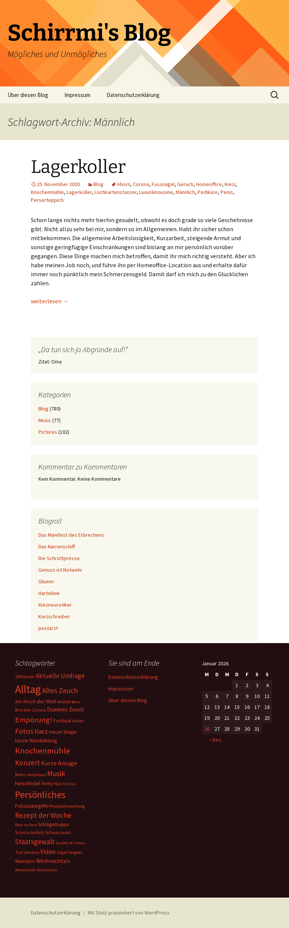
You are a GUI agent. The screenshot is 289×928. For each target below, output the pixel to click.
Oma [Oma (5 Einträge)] (71, 783)
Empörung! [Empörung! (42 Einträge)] (33, 720)
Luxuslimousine (156, 192)
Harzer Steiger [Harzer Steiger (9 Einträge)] (63, 732)
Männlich (185, 192)
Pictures (47, 431)
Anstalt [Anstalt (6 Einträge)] (63, 701)
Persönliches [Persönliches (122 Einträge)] (40, 795)
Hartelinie (49, 593)
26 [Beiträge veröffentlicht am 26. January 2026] (207, 728)
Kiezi (230, 184)
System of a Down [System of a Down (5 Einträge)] (70, 842)
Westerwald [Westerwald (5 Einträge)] (25, 869)
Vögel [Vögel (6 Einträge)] (62, 852)
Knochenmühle (47, 192)
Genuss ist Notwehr (60, 569)
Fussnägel (163, 184)
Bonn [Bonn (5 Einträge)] (75, 701)
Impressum (77, 94)
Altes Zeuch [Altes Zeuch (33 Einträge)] (60, 690)
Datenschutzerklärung (133, 94)
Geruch (185, 184)
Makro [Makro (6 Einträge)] (21, 774)
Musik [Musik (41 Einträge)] (56, 773)
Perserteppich (47, 200)
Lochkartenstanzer (115, 192)
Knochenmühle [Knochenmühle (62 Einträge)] (42, 750)
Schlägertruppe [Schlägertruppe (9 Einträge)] (53, 824)
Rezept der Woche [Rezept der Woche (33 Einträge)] (43, 815)
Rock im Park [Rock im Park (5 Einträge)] (26, 824)
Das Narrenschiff (56, 546)
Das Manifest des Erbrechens (71, 534)
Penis (227, 192)
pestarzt (48, 628)
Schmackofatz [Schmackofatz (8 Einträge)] (29, 832)
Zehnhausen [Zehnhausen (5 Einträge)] (47, 869)
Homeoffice (209, 184)
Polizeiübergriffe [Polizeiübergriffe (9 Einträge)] (32, 806)
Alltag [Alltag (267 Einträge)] (28, 689)
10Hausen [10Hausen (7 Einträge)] (25, 676)
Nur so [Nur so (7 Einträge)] (60, 783)
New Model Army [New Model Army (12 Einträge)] (34, 783)
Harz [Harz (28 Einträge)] (41, 731)
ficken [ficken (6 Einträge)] (78, 721)
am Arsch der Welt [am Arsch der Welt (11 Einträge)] (35, 701)
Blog (98, 184)
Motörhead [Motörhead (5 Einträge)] (37, 774)
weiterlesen (49, 301)
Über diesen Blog (28, 94)
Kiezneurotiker (55, 604)
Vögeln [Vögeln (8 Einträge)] (75, 852)
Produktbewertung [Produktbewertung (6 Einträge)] (67, 806)
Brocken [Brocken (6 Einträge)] (23, 710)
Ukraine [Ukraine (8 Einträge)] (31, 852)
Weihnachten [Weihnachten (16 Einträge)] (53, 860)
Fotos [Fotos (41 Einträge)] (24, 731)
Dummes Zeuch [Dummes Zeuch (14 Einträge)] (65, 709)
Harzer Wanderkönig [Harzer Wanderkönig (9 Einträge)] (36, 740)
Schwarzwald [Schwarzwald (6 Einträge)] (57, 832)
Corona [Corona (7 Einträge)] (39, 710)
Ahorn (123, 184)
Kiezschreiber (54, 616)
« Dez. (215, 739)
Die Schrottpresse (59, 558)
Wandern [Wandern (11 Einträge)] (25, 861)
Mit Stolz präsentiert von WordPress (129, 912)
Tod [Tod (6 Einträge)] (19, 852)
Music (44, 420)
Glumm (46, 581)
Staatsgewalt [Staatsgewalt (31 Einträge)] (35, 841)
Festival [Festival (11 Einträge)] (62, 720)
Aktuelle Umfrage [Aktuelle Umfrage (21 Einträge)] (60, 676)
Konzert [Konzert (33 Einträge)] (27, 762)
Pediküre (208, 192)
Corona (141, 184)
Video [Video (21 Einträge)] (48, 852)
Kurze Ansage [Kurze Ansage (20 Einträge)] (59, 763)
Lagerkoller (78, 167)
